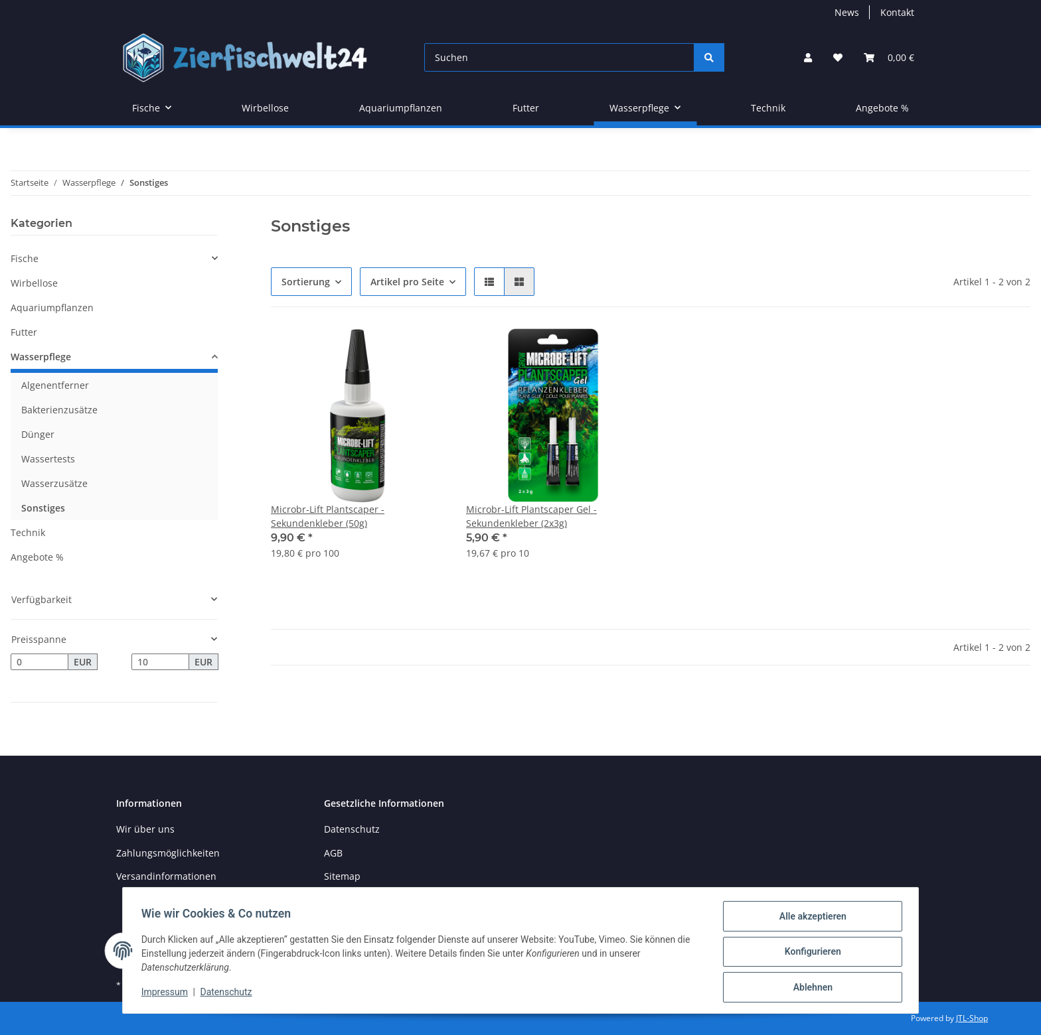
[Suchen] (559, 57)
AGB (333, 853)
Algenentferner (55, 385)
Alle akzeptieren (809, 919)
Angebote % (37, 557)
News (847, 12)
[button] (808, 57)
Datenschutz (352, 829)
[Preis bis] (160, 662)
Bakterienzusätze (59, 409)
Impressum (167, 994)
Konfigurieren (809, 953)
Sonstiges (43, 508)
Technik (28, 532)
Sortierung (305, 281)
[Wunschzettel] (838, 57)
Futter (24, 332)
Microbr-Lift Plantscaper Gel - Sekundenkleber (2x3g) (531, 516)
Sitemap (342, 876)
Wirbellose (34, 283)
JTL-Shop (972, 1018)
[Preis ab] (39, 662)
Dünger (37, 434)
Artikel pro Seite (407, 281)
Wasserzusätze (54, 483)
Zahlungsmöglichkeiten (168, 853)
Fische (25, 258)
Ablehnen (809, 988)
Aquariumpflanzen (52, 307)
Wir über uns (145, 829)
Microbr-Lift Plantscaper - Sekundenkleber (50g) (327, 516)
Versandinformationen (166, 876)
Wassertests (48, 458)
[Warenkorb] (889, 57)
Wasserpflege (41, 356)
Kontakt (897, 12)
